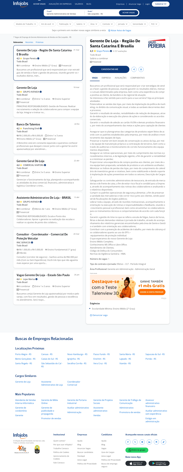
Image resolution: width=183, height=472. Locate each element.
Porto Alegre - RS (23, 354)
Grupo (31, 58)
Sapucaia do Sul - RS (155, 354)
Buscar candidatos (85, 452)
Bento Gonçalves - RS (25, 358)
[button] (128, 12)
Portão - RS (151, 358)
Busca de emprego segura (109, 465)
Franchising (32, 128)
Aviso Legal (82, 460)
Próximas (39, 42)
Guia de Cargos (107, 452)
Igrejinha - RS (73, 358)
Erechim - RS (99, 358)
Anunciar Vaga (135, 4)
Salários (79, 4)
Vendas (97, 415)
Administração (74, 412)
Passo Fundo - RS (101, 354)
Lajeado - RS (125, 358)
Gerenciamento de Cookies (61, 457)
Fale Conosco (58, 462)
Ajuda (79, 441)
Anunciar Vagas (84, 448)
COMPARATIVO (138, 77)
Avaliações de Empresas (60, 4)
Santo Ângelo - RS (23, 363)
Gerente (19, 415)
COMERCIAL (34, 165)
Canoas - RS (46, 354)
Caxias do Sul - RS (49, 358)
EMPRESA (106, 77)
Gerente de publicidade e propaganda (47, 410)
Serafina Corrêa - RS (76, 363)
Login (147, 4)
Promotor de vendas (51, 418)
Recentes (29, 42)
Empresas (120, 4)
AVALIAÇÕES (120, 77)
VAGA (95, 77)
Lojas (30, 279)
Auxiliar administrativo (78, 407)
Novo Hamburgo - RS (77, 354)
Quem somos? (59, 441)
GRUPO (32, 91)
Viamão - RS (125, 363)
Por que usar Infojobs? (62, 444)
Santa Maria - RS (127, 354)
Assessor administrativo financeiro (152, 403)
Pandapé (81, 456)
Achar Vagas (39, 4)
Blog (88, 4)
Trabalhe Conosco (61, 448)
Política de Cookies (61, 452)
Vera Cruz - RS (100, 363)
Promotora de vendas (129, 412)
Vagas (103, 448)
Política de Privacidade (87, 463)
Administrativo (126, 407)
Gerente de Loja (22, 381)
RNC (25, 242)
